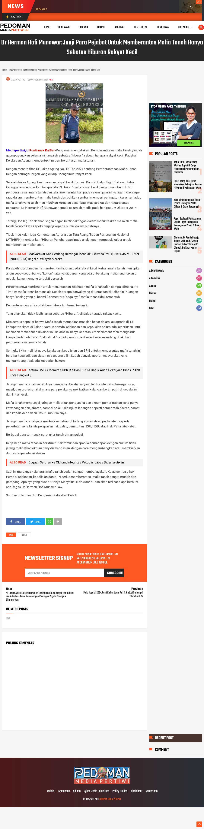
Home (47, 27)
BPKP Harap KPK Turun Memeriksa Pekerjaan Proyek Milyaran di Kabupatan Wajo (188, 184)
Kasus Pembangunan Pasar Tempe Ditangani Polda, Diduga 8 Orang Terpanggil (187, 203)
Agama (152, 286)
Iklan (151, 308)
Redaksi (50, 791)
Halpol (152, 301)
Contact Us (64, 791)
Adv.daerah (154, 278)
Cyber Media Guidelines (96, 791)
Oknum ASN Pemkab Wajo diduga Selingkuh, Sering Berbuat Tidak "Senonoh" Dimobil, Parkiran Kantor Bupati (186, 244)
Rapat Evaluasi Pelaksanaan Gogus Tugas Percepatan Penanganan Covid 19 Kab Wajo (187, 223)
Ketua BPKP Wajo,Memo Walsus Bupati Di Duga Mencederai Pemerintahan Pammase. (186, 167)
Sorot (24, 535)
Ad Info (77, 791)
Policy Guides (119, 791)
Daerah (152, 293)
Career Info (151, 791)
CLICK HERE (188, 143)
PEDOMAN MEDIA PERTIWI (110, 799)
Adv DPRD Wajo (156, 271)
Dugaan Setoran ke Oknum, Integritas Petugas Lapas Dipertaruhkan (76, 462)
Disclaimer (136, 791)
